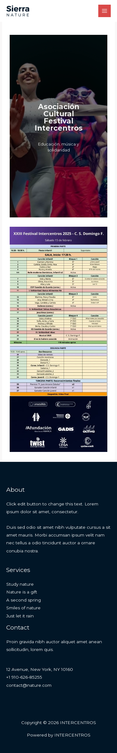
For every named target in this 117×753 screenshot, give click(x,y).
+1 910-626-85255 (24, 677)
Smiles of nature (23, 607)
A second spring (23, 599)
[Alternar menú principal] (104, 11)
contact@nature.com (28, 685)
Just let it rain (20, 615)
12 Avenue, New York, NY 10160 (39, 669)
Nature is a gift (21, 591)
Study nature (20, 584)
